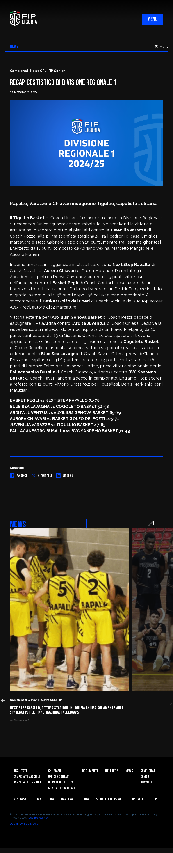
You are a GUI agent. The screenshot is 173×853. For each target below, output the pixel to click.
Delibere (111, 770)
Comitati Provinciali (61, 788)
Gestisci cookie (38, 817)
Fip (155, 799)
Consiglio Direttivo (61, 782)
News (129, 770)
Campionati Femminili (27, 782)
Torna (161, 47)
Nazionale (68, 799)
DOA (86, 799)
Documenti (90, 770)
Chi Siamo (55, 770)
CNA (51, 799)
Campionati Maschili (26, 777)
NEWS (14, 46)
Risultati (20, 770)
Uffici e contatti (59, 777)
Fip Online (137, 799)
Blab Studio (31, 823)
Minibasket (21, 799)
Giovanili (146, 782)
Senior (144, 777)
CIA (39, 799)
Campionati (148, 770)
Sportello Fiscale (109, 799)
